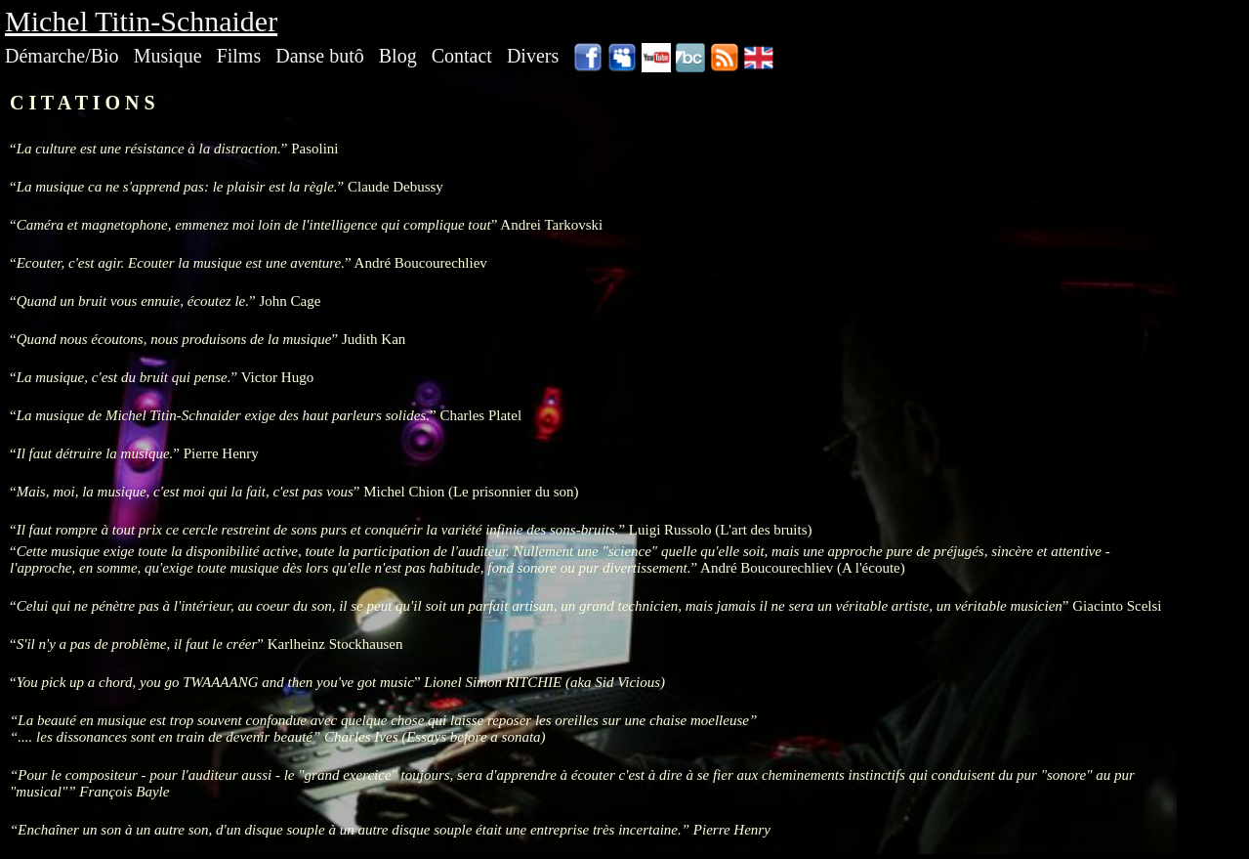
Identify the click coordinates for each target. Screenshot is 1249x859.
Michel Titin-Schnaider (141, 21)
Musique (168, 55)
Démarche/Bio (62, 55)
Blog (398, 55)
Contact (462, 55)
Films (239, 55)
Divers (533, 55)
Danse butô (319, 55)
